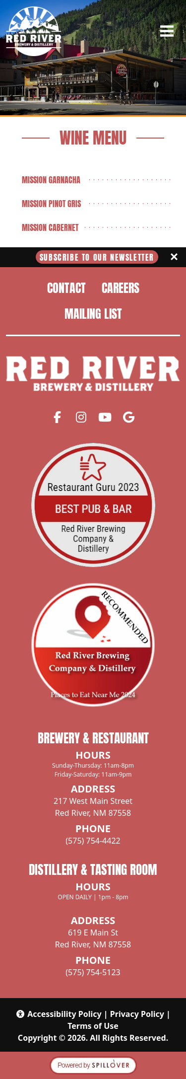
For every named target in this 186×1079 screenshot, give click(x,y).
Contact (66, 288)
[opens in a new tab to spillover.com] (93, 1064)
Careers (120, 288)
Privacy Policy (137, 1013)
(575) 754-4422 (92, 840)
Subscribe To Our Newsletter (97, 257)
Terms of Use (93, 1025)
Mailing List (93, 314)
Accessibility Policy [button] (58, 1013)
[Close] (174, 257)
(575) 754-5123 (92, 972)
